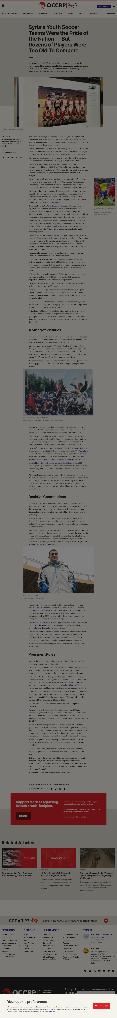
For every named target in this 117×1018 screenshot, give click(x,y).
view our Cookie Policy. (49, 1011)
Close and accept (101, 1006)
